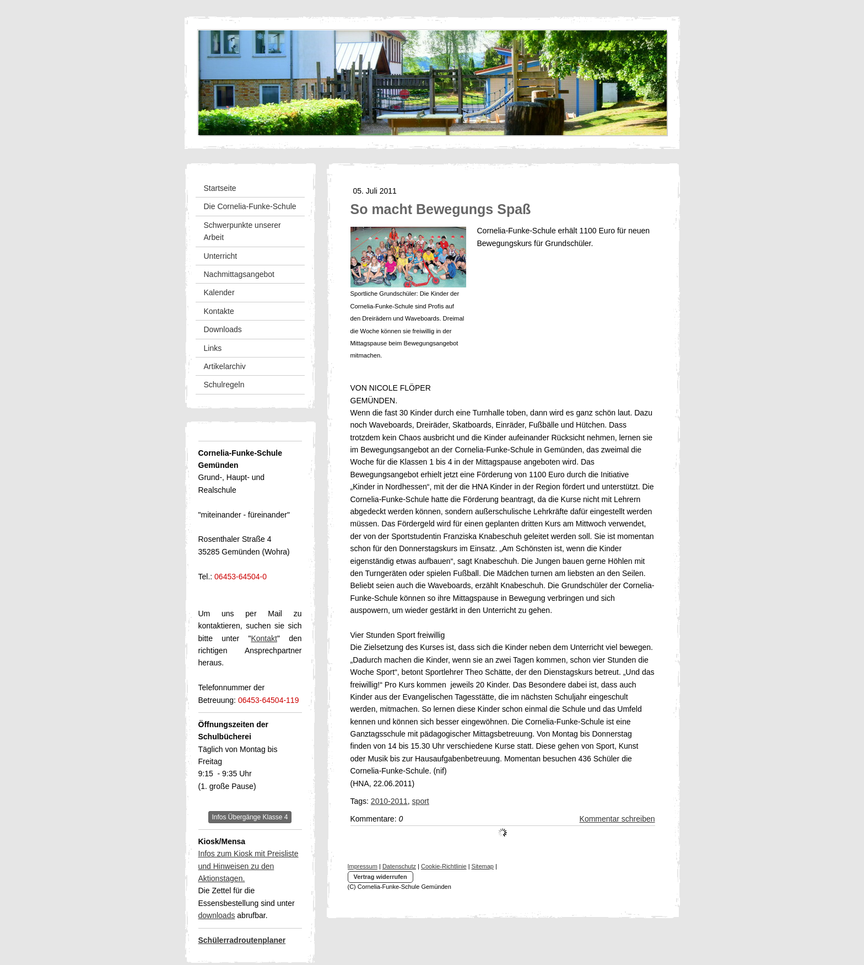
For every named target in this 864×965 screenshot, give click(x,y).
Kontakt (264, 638)
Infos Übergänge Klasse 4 (250, 817)
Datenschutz (399, 866)
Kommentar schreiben (617, 818)
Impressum (362, 866)
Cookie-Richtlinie (444, 866)
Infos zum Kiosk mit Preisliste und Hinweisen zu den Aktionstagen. (248, 866)
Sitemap (483, 866)
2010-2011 (389, 801)
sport (420, 801)
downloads (216, 915)
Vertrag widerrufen (380, 876)
